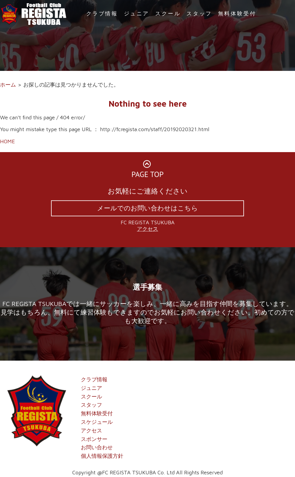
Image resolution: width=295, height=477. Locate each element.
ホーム (8, 85)
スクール (168, 13)
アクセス (147, 230)
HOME (7, 141)
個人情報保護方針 (102, 456)
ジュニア (136, 13)
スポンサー (94, 439)
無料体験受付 (237, 13)
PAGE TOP (148, 170)
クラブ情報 (102, 13)
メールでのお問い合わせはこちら (147, 209)
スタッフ (199, 13)
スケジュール (97, 422)
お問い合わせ (97, 447)
